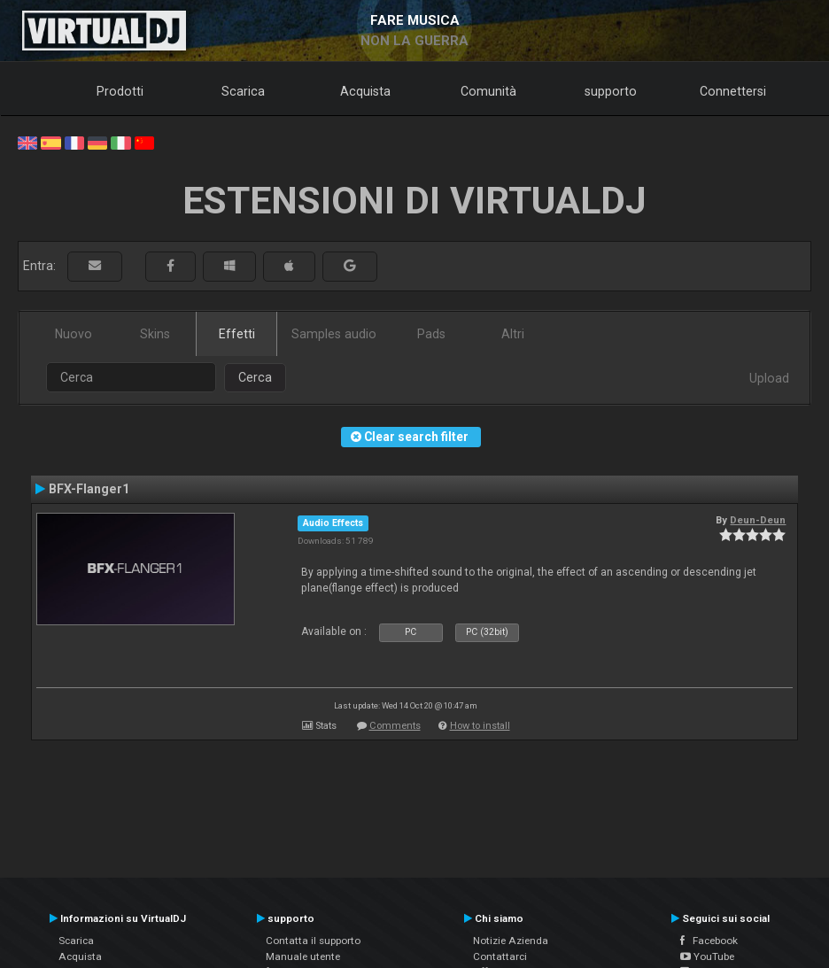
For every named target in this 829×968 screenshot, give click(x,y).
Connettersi (733, 91)
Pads (431, 334)
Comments (395, 726)
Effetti (237, 334)
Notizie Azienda (510, 940)
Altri (512, 334)
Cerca (255, 377)
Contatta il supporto (313, 940)
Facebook (709, 940)
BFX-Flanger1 (89, 489)
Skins (155, 334)
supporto (611, 91)
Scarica (243, 91)
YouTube (707, 956)
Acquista (365, 91)
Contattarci (500, 956)
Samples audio (333, 334)
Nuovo (73, 334)
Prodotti (120, 91)
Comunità (488, 91)
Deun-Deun (758, 520)
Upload (769, 378)
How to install (480, 726)
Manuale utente (303, 956)
